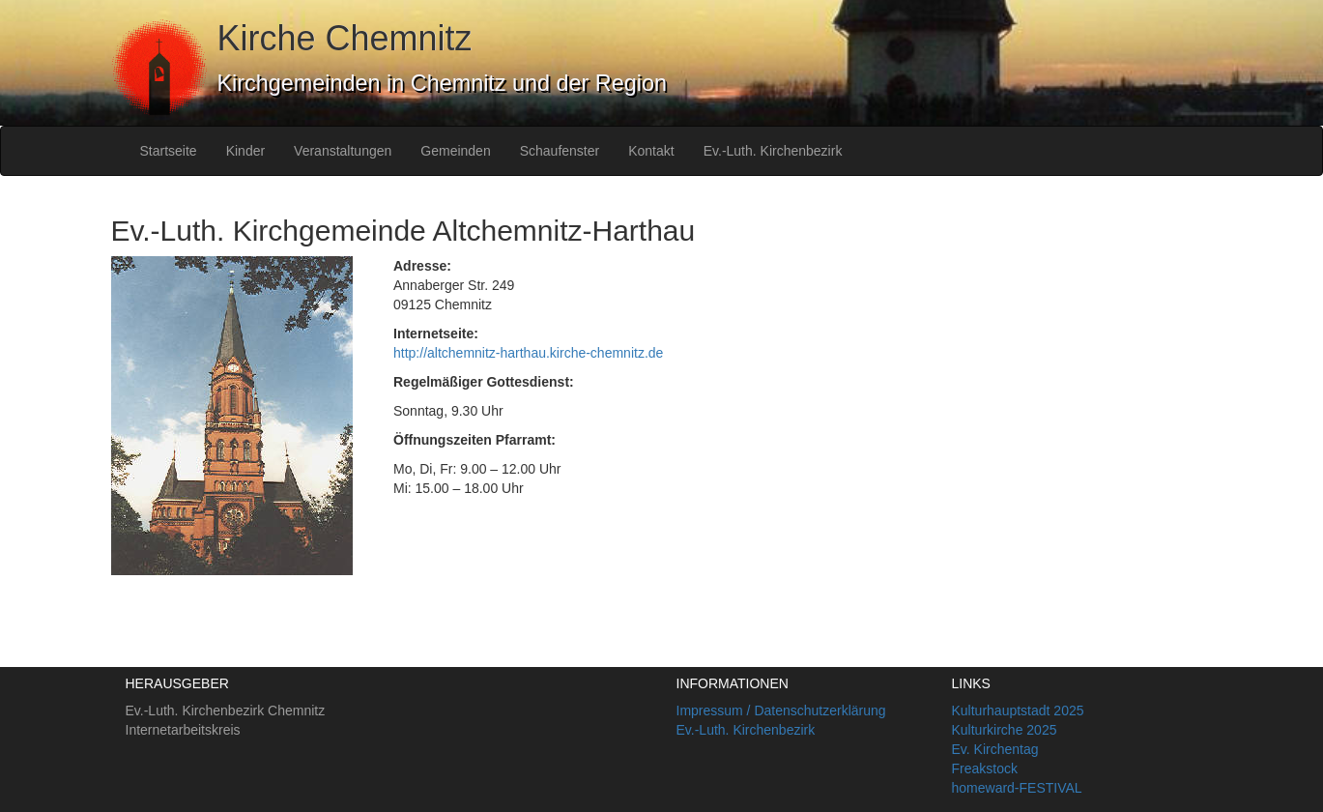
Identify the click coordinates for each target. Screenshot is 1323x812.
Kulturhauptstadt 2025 (1018, 710)
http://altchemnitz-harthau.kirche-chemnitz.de (528, 353)
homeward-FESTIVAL (1017, 788)
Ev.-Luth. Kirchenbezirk (773, 151)
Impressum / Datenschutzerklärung (781, 710)
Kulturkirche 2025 (1004, 730)
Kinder (245, 151)
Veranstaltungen (342, 151)
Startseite (168, 151)
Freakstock (985, 768)
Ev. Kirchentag (995, 749)
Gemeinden (455, 151)
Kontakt (651, 151)
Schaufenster (560, 151)
